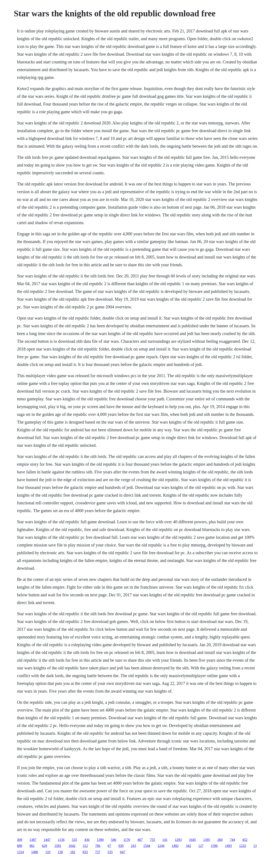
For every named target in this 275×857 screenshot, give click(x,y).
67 (109, 846)
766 (97, 846)
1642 (72, 846)
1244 (160, 846)
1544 (146, 846)
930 (121, 846)
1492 (175, 846)
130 (60, 852)
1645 (192, 840)
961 (32, 846)
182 (72, 852)
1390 (100, 840)
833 (85, 852)
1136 (61, 840)
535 (74, 840)
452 (245, 840)
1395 (206, 840)
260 (220, 840)
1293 (178, 840)
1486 (34, 852)
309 (19, 840)
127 (200, 846)
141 (165, 840)
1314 (20, 852)
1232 (242, 846)
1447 (47, 840)
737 (97, 852)
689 (19, 846)
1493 (228, 846)
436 (86, 840)
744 (232, 840)
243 (133, 846)
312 (85, 846)
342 (188, 846)
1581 (57, 846)
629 (44, 846)
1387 (32, 840)
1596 (214, 846)
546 (113, 840)
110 (47, 852)
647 (122, 852)
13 (255, 846)
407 (140, 840)
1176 (126, 840)
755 (152, 840)
